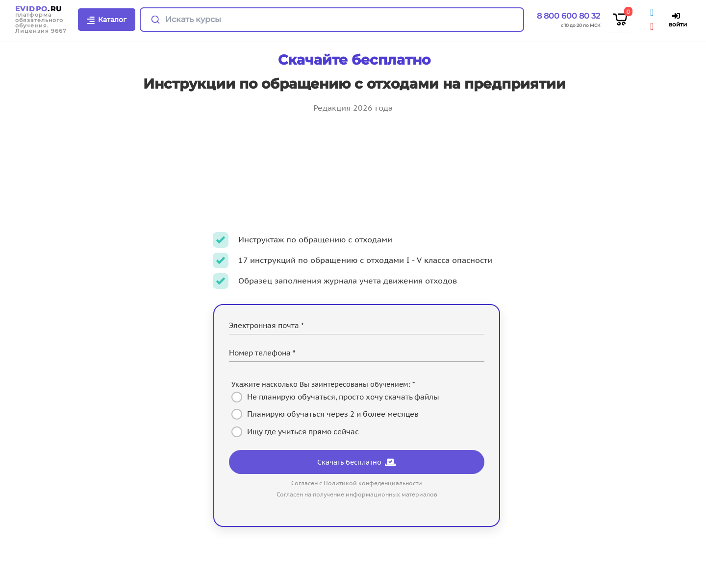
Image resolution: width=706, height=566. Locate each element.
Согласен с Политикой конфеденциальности (356, 483)
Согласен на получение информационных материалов (357, 494)
